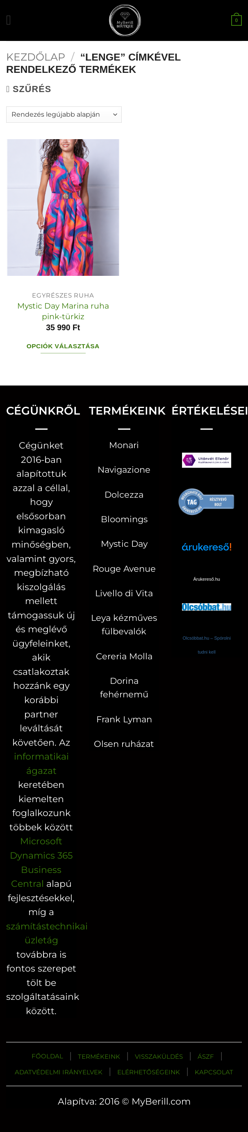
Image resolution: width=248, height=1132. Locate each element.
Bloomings (124, 519)
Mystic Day (124, 544)
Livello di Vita (124, 593)
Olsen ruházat (124, 744)
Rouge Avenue (124, 569)
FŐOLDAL (47, 1056)
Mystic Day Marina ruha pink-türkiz (63, 311)
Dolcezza (124, 494)
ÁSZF (206, 1056)
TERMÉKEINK (99, 1056)
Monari (124, 445)
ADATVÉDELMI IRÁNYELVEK (58, 1072)
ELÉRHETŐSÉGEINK (148, 1072)
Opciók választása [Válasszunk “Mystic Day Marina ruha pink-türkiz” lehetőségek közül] (63, 346)
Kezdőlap (35, 57)
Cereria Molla (124, 656)
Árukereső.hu (206, 579)
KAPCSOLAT (214, 1072)
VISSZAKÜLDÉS (159, 1056)
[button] (13, 20)
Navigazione (124, 470)
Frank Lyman (124, 719)
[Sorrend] (64, 114)
